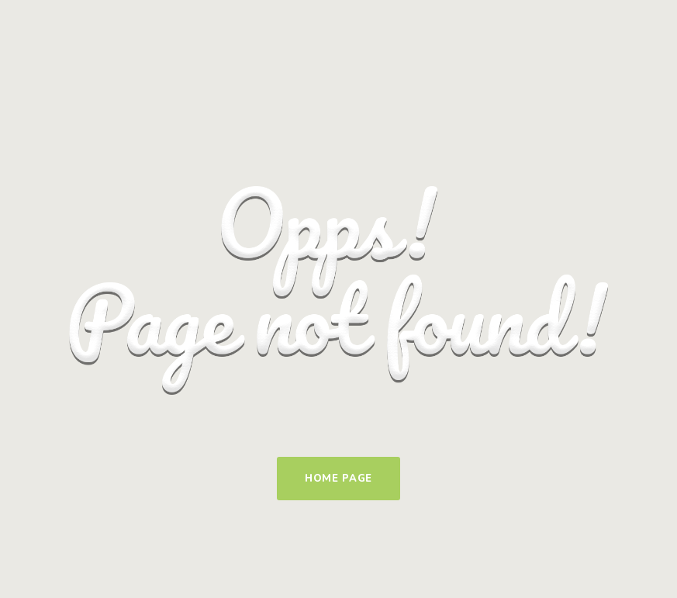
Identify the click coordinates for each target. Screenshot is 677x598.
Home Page (338, 479)
